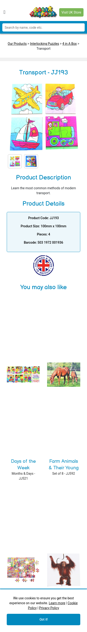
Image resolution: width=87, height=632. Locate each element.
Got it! (43, 619)
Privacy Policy (49, 608)
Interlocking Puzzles (44, 44)
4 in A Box (69, 44)
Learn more (57, 603)
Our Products (17, 44)
